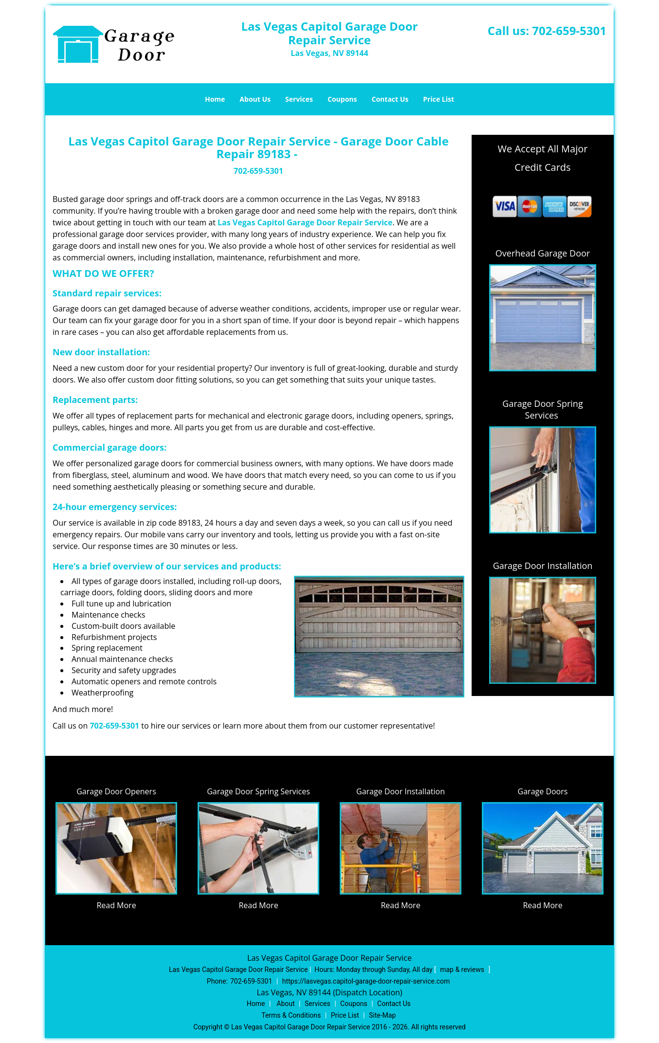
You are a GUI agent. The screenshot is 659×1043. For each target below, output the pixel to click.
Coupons (342, 99)
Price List (438, 99)
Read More (116, 905)
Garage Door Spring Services (542, 409)
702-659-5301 (569, 30)
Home (215, 99)
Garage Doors (543, 791)
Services (299, 99)
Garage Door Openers (116, 791)
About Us (255, 99)
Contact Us (390, 99)
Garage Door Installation (543, 565)
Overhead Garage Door (542, 253)
